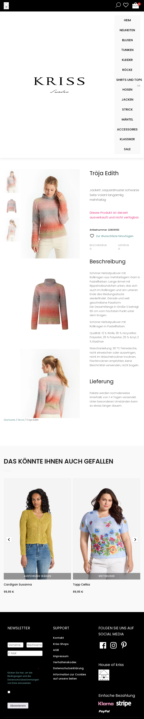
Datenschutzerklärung (68, 668)
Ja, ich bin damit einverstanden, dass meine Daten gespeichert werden (27, 691)
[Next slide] (135, 539)
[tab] (103, 247)
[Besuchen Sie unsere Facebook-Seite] (102, 645)
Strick (21, 420)
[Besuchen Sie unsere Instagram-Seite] (113, 645)
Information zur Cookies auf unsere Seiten (69, 676)
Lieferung (123, 247)
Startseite (9, 420)
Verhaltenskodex (64, 662)
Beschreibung (98, 247)
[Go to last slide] (9, 539)
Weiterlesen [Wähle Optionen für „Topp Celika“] (107, 576)
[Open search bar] (117, 5)
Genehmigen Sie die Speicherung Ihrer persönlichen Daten (23, 666)
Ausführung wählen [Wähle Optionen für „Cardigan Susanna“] (37, 576)
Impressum (60, 656)
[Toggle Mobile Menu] (138, 85)
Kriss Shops (61, 644)
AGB (56, 650)
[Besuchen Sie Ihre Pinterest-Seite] (123, 645)
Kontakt (58, 638)
